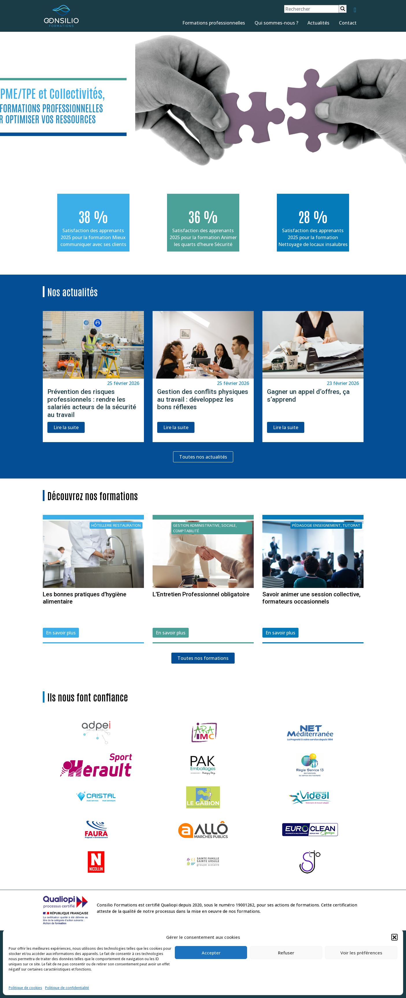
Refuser (286, 953)
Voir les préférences (361, 953)
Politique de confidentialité (67, 987)
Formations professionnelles (213, 23)
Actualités (318, 23)
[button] (394, 937)
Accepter (211, 953)
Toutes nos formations (203, 658)
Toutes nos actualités (203, 457)
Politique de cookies (25, 987)
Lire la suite (66, 427)
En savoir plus (61, 633)
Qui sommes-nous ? (276, 23)
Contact (348, 23)
